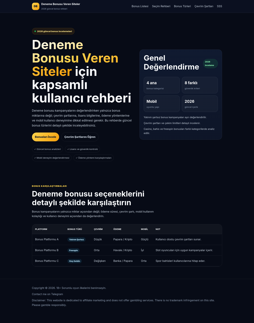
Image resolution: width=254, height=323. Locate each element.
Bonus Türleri (182, 6)
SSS (219, 6)
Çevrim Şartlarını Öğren (79, 137)
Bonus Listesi (140, 6)
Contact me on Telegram (47, 294)
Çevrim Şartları (204, 6)
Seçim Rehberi (161, 6)
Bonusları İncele (45, 137)
